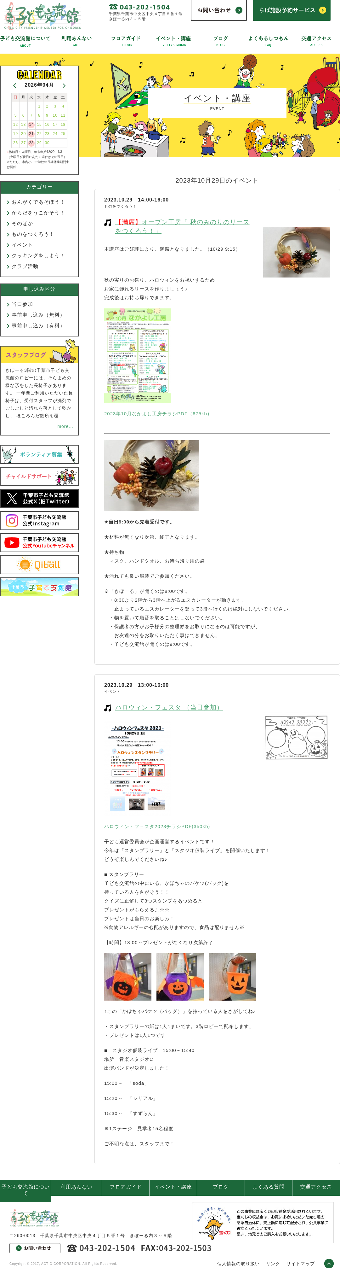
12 (15, 124)
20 (23, 133)
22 (39, 133)
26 (15, 143)
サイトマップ (300, 1263)
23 (47, 133)
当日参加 (22, 304)
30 (47, 143)
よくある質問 (268, 1186)
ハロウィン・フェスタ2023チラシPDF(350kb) (157, 826)
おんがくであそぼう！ (38, 202)
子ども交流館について (26, 1190)
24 (55, 133)
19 (15, 133)
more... (65, 426)
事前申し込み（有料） (38, 325)
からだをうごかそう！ (38, 212)
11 (63, 115)
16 (47, 124)
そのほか (22, 223)
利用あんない (76, 1186)
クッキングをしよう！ (38, 255)
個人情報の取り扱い (238, 1263)
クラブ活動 (25, 266)
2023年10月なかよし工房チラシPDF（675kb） (158, 413)
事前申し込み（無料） (38, 315)
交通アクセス (316, 1186)
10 (55, 115)
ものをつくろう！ (33, 234)
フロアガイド (126, 1186)
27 (23, 143)
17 (55, 124)
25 (63, 133)
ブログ (221, 1186)
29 (39, 143)
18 (63, 124)
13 (23, 124)
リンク (273, 1263)
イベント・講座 (173, 1186)
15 (39, 124)
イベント (22, 245)
